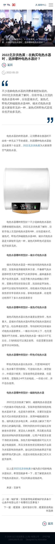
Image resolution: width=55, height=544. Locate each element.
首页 (8, 39)
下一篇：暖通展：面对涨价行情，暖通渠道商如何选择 (28, 509)
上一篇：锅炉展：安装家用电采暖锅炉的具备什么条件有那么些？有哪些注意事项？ (26, 501)
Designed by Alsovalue (36, 539)
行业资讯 (30, 39)
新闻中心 (18, 39)
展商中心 (40, 5)
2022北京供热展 (31, 145)
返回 (7, 65)
